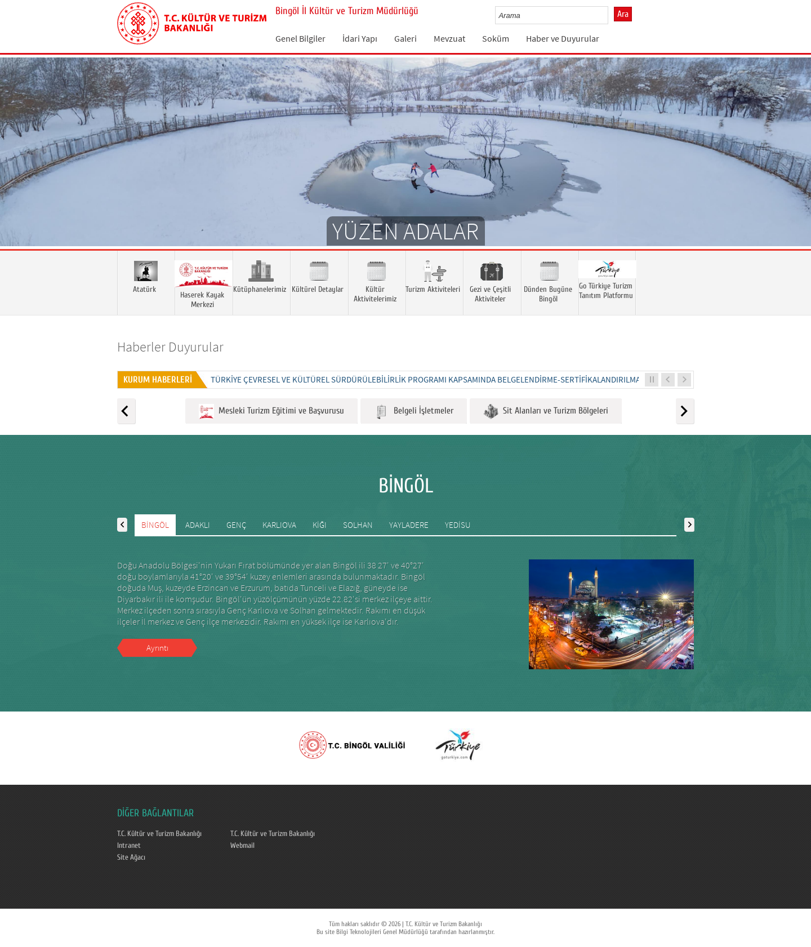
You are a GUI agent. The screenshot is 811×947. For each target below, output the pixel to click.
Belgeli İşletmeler (413, 411)
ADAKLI (197, 524)
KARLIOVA (279, 524)
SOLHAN (358, 524)
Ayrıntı (157, 647)
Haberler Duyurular (170, 346)
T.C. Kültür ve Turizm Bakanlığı (159, 833)
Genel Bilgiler (300, 38)
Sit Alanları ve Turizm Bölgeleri (545, 411)
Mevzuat (449, 38)
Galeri (405, 38)
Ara (623, 14)
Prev (20, 168)
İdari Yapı (359, 38)
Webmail (242, 845)
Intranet (129, 845)
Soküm (495, 38)
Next (791, 168)
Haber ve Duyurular (562, 38)
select (611, 15)
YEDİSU (458, 524)
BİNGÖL (155, 524)
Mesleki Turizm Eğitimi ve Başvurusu (271, 411)
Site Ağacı (131, 857)
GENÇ (236, 524)
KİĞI (320, 524)
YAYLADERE (409, 524)
